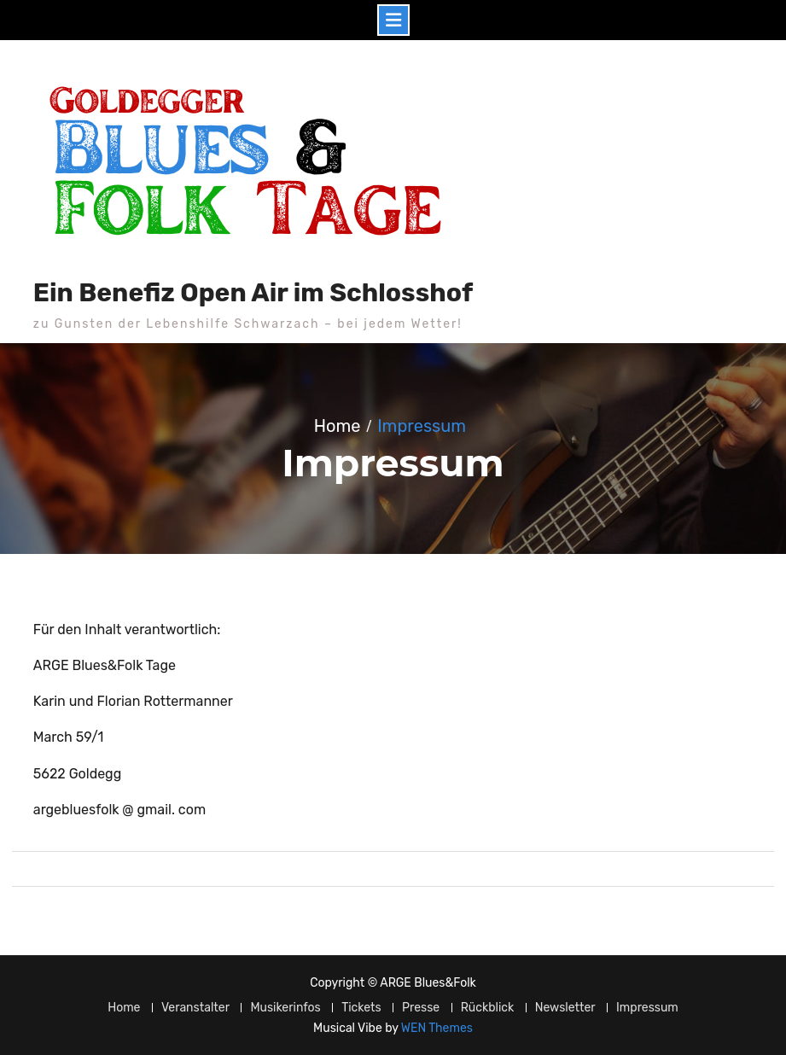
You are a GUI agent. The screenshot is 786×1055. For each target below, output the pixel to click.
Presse (421, 1007)
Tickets (361, 1007)
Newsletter (565, 1007)
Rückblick (488, 1007)
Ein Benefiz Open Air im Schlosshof (253, 292)
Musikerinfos (285, 1007)
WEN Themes (437, 1028)
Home (124, 1007)
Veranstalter (195, 1007)
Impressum (647, 1007)
